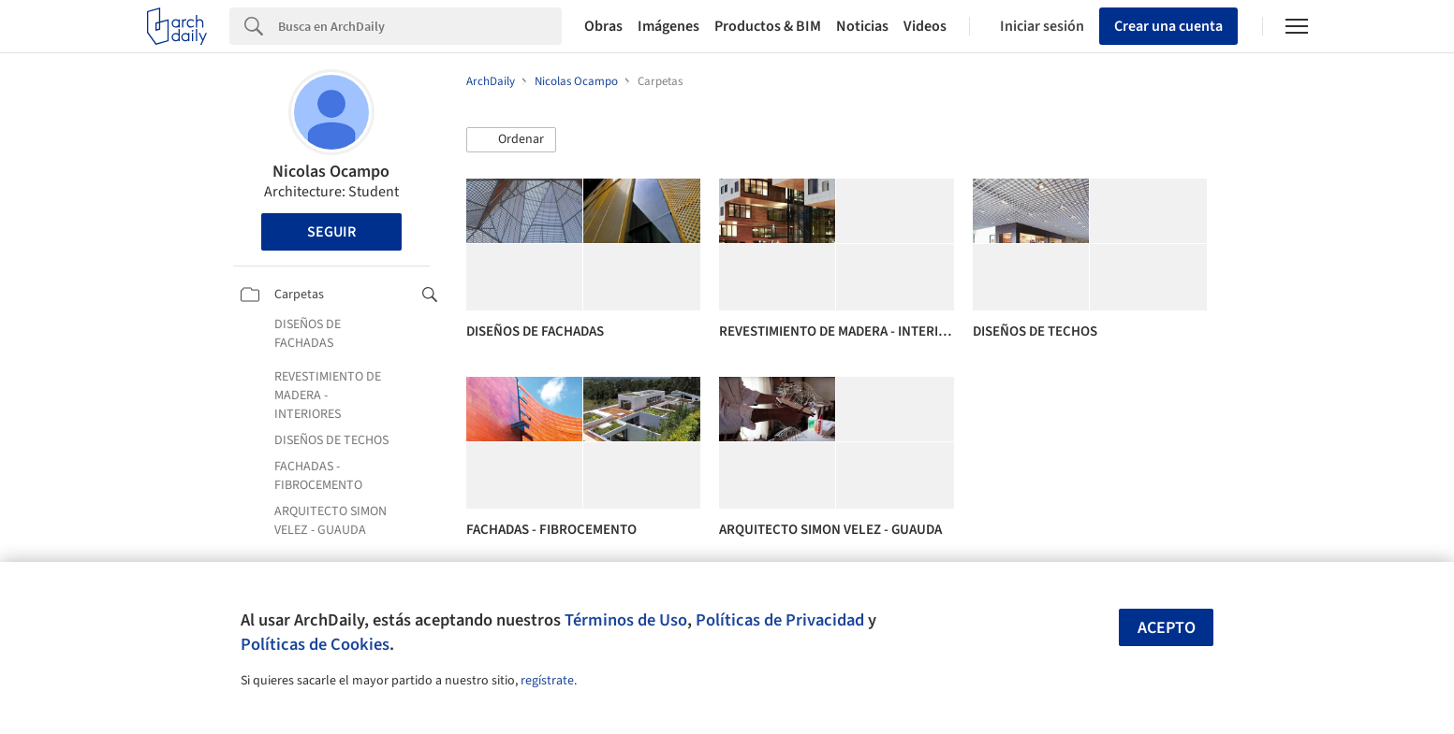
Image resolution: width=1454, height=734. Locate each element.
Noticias (862, 26)
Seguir (331, 232)
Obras (603, 26)
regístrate (547, 680)
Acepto (1167, 628)
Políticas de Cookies (315, 644)
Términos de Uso (626, 620)
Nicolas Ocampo (330, 171)
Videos (925, 26)
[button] (511, 140)
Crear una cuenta (1168, 26)
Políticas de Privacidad (780, 620)
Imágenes (668, 26)
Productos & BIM (767, 26)
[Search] (420, 26)
